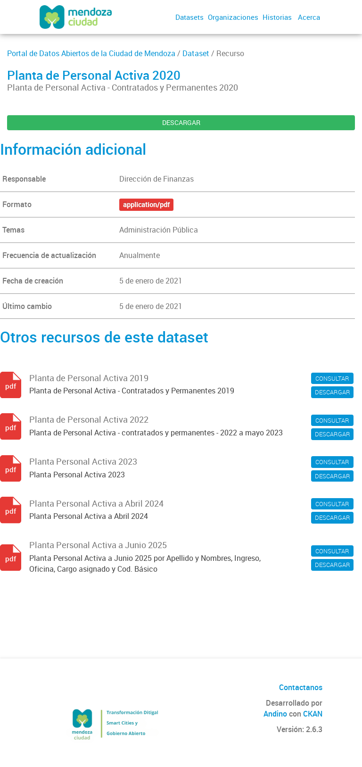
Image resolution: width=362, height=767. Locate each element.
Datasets (189, 17)
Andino (275, 714)
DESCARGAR (181, 122)
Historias (277, 17)
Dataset (195, 53)
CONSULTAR (332, 378)
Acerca (309, 17)
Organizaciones (233, 17)
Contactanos (300, 687)
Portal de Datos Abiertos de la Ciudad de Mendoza (91, 53)
